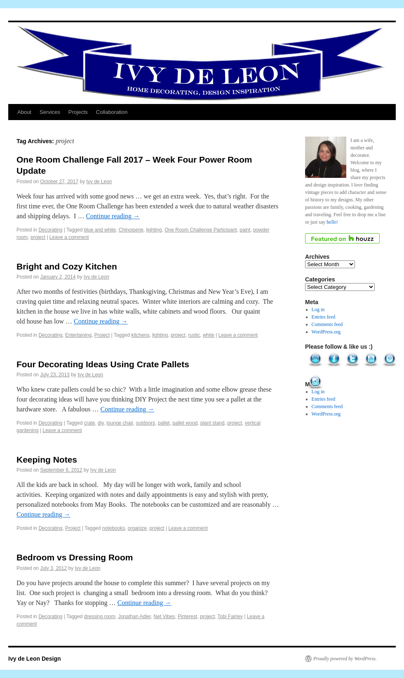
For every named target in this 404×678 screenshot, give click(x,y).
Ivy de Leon (99, 181)
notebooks (113, 528)
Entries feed (324, 317)
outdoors (145, 423)
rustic (194, 335)
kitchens (140, 335)
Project (102, 335)
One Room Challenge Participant (200, 230)
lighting (154, 230)
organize (137, 528)
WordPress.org (326, 332)
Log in (318, 309)
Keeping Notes (46, 459)
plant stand (212, 423)
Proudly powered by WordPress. (345, 658)
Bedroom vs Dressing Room (74, 557)
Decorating (50, 230)
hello (331, 222)
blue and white (100, 230)
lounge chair (119, 423)
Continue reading (113, 216)
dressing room (99, 616)
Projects (78, 112)
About (24, 112)
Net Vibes (164, 616)
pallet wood (184, 423)
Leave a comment (69, 237)
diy (100, 423)
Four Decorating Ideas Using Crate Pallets (102, 364)
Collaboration (112, 112)
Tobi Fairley (230, 616)
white (208, 335)
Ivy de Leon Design (34, 658)
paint (245, 230)
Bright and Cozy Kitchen (66, 266)
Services (50, 112)
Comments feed (327, 324)
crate (89, 423)
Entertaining (78, 335)
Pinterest (187, 616)
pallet (164, 423)
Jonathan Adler (134, 616)
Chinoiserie (131, 230)
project (38, 237)
